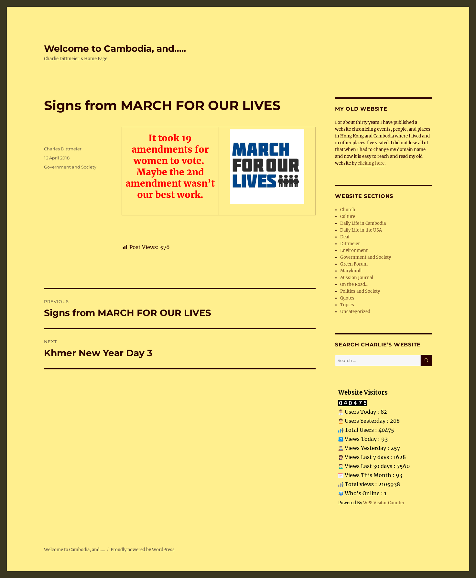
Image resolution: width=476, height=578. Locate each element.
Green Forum (354, 264)
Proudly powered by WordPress (143, 549)
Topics (347, 305)
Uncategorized (355, 311)
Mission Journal (356, 277)
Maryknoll (351, 271)
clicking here (371, 163)
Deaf (345, 237)
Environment (354, 250)
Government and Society (70, 166)
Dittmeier (350, 243)
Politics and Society (360, 291)
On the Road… (354, 284)
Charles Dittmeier (62, 148)
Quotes (347, 298)
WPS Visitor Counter (384, 502)
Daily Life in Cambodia (363, 223)
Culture (347, 216)
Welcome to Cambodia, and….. (115, 48)
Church (347, 210)
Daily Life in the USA (361, 230)
